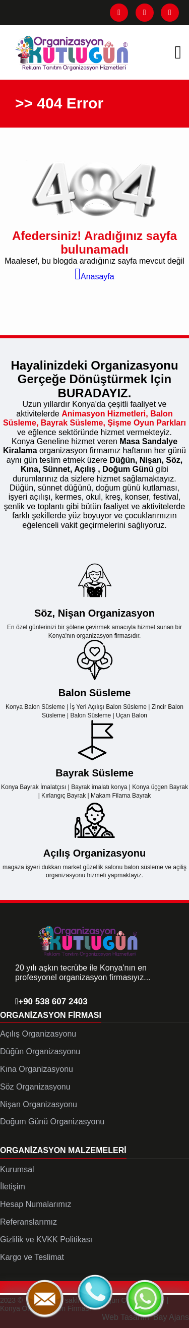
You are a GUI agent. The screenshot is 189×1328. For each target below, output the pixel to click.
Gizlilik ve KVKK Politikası (46, 1239)
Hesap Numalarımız (35, 1204)
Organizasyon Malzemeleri (63, 1150)
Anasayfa (94, 276)
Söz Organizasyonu (35, 1086)
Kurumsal (17, 1169)
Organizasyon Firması (50, 1015)
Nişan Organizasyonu (38, 1104)
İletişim (12, 1186)
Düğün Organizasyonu (40, 1051)
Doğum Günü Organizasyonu (52, 1121)
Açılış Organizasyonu (38, 1034)
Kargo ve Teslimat (32, 1257)
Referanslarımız (28, 1222)
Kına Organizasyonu (36, 1069)
